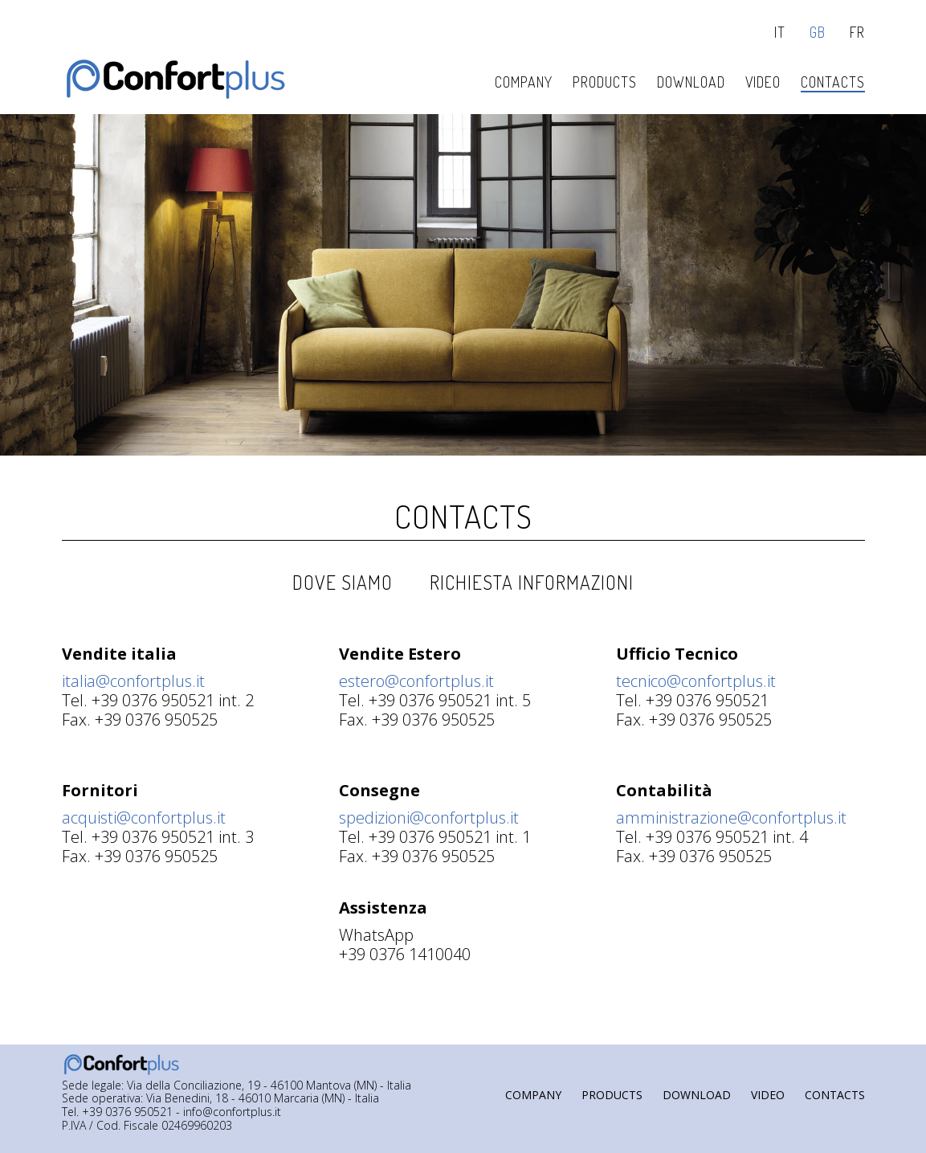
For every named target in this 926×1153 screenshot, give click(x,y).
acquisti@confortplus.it (144, 817)
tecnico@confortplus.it (696, 681)
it (779, 32)
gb (818, 32)
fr (857, 32)
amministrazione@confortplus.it (731, 817)
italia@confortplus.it (133, 681)
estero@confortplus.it (416, 681)
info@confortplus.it (232, 1112)
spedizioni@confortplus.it (429, 817)
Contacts (463, 516)
